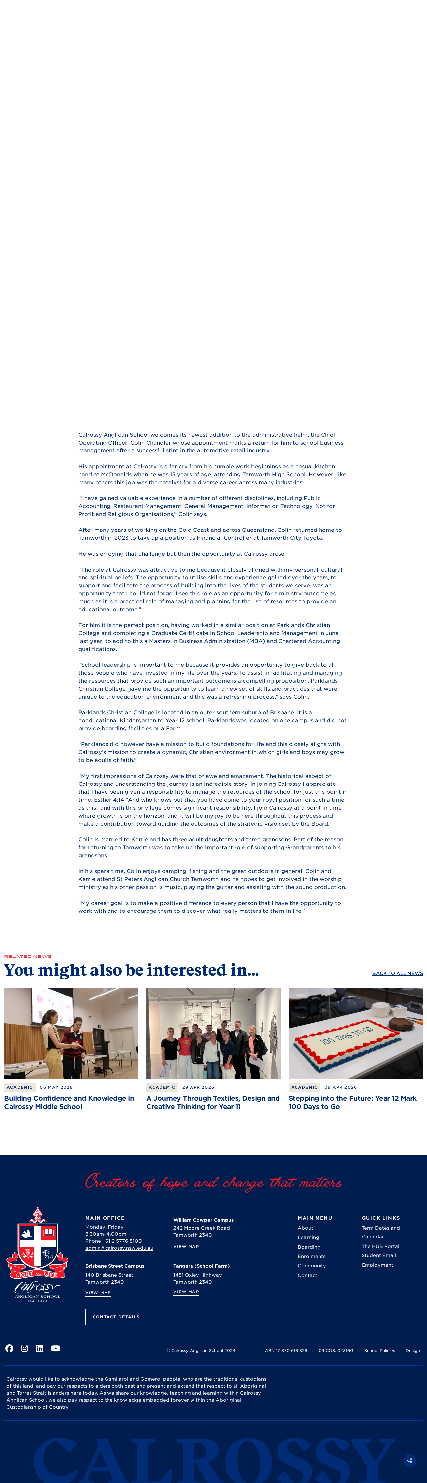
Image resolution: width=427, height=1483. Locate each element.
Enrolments (311, 1256)
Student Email (379, 1255)
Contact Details (116, 1316)
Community (312, 1265)
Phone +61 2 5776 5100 (113, 1241)
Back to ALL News (397, 973)
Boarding (309, 1247)
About (305, 1228)
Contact (307, 1275)
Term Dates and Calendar (381, 1232)
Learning (308, 1237)
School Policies (379, 1350)
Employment (377, 1265)
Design (413, 1350)
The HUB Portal (380, 1246)
